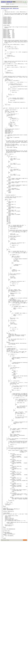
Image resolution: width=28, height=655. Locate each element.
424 (2, 440)
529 (2, 546)
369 (2, 384)
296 (2, 310)
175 (2, 187)
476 (2, 493)
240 (2, 253)
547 (2, 565)
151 (2, 162)
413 (2, 429)
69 (2, 79)
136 (2, 147)
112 (2, 123)
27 (2, 36)
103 (2, 114)
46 (2, 56)
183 (2, 195)
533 (2, 550)
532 (2, 549)
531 (2, 548)
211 (2, 223)
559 (2, 577)
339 (2, 353)
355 (2, 370)
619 (2, 638)
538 (2, 556)
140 (2, 151)
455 (2, 471)
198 (2, 210)
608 (2, 627)
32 (2, 41)
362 (2, 377)
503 (2, 520)
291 (2, 305)
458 (2, 474)
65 (2, 75)
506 (2, 523)
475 (2, 492)
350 (2, 365)
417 (2, 433)
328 (2, 342)
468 (2, 484)
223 (2, 235)
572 (2, 590)
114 (2, 125)
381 (2, 396)
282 (2, 295)
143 (2, 154)
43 (2, 53)
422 (2, 438)
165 (2, 177)
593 (2, 611)
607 (2, 626)
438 (2, 454)
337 (2, 351)
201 (2, 213)
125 (2, 136)
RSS (26, 653)
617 (2, 636)
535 (2, 553)
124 (2, 135)
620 (2, 639)
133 (2, 144)
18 (2, 27)
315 (2, 329)
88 (2, 98)
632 (2, 651)
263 (2, 276)
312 (2, 326)
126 (2, 137)
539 (2, 557)
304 (2, 318)
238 (2, 251)
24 (2, 33)
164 (2, 176)
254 (2, 267)
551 (2, 569)
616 (2, 635)
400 (2, 415)
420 (2, 436)
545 (2, 563)
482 (2, 499)
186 (2, 198)
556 (2, 574)
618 (2, 637)
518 (2, 535)
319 (2, 333)
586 (2, 604)
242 (2, 255)
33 (2, 42)
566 (2, 584)
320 (2, 334)
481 (2, 498)
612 (2, 631)
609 (2, 628)
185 (2, 197)
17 (2, 26)
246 (2, 259)
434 (2, 450)
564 (2, 582)
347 (2, 361)
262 (2, 275)
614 (2, 633)
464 (2, 480)
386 (2, 401)
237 (2, 250)
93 (2, 103)
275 (2, 288)
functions (7, 8)
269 (2, 282)
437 (2, 453)
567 (2, 585)
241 (2, 254)
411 (2, 427)
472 (2, 488)
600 (2, 619)
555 (2, 573)
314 (2, 328)
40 (2, 50)
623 (2, 642)
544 (2, 562)
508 (2, 525)
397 (2, 412)
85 (2, 95)
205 (2, 217)
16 (2, 25)
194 (2, 206)
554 (2, 572)
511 (2, 528)
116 (2, 127)
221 (2, 233)
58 (2, 68)
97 (2, 107)
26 (2, 35)
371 (2, 386)
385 (2, 400)
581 (2, 599)
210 (2, 222)
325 (2, 339)
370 (2, 385)
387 (2, 402)
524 (2, 541)
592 (2, 610)
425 (2, 441)
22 (2, 31)
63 (2, 73)
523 (2, 540)
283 (2, 296)
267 (2, 280)
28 (2, 37)
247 (2, 260)
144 (2, 155)
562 (2, 580)
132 (2, 143)
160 (2, 171)
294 (2, 308)
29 (2, 38)
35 (2, 44)
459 (2, 475)
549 (2, 567)
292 (2, 306)
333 (2, 347)
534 (2, 551)
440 (2, 456)
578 (2, 596)
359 (2, 374)
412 (2, 428)
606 (2, 625)
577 (2, 595)
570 (2, 588)
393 (2, 408)
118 (2, 129)
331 (2, 345)
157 (2, 168)
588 (2, 606)
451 (2, 467)
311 (2, 325)
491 (2, 508)
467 (2, 483)
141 (2, 152)
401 (2, 416)
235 (2, 248)
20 (2, 29)
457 (2, 473)
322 (2, 336)
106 (2, 117)
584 (2, 602)
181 (2, 193)
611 (2, 630)
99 (2, 109)
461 (2, 477)
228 (2, 241)
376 (2, 391)
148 (2, 159)
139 (2, 150)
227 (2, 240)
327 (2, 341)
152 (2, 163)
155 (2, 166)
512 (2, 529)
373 (2, 388)
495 (2, 512)
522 (2, 539)
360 (2, 375)
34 (2, 43)
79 (2, 89)
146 (2, 157)
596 (2, 614)
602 (2, 621)
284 (2, 297)
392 (2, 407)
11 (2, 20)
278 (2, 291)
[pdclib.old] (3, 8)
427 (2, 443)
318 (2, 332)
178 (2, 190)
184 (2, 196)
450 (2, 466)
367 (2, 382)
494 (2, 511)
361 (2, 376)
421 (2, 437)
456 (2, 472)
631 (2, 650)
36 (2, 45)
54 (2, 64)
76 (2, 86)
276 (2, 289)
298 (2, 312)
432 (2, 448)
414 (2, 430)
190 (2, 202)
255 (2, 268)
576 (2, 594)
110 (2, 121)
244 (2, 257)
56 (2, 66)
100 (2, 110)
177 (2, 189)
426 (2, 442)
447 (2, 463)
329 (2, 343)
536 (2, 554)
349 (2, 363)
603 (2, 622)
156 (2, 167)
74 (2, 84)
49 (2, 59)
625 (2, 644)
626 (2, 645)
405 (2, 420)
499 (2, 516)
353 (2, 368)
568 (2, 586)
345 (2, 359)
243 (2, 256)
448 (2, 464)
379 (2, 394)
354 (2, 369)
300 (2, 314)
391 (2, 406)
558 (2, 576)
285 (2, 298)
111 (2, 122)
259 (2, 272)
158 (2, 169)
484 (2, 501)
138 (2, 149)
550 (2, 568)
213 (2, 225)
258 (2, 271)
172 (2, 184)
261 (2, 274)
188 (2, 200)
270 (2, 283)
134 (2, 145)
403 (2, 418)
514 (2, 531)
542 (2, 560)
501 (2, 518)
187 (2, 199)
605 (2, 624)
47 (2, 57)
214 (2, 226)
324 (2, 338)
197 (2, 209)
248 (2, 261)
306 (2, 320)
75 (2, 85)
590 (2, 608)
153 (2, 164)
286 (2, 299)
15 (2, 24)
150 (2, 161)
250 (2, 263)
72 (2, 82)
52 (2, 62)
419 (2, 435)
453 (2, 469)
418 (2, 434)
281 (2, 294)
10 (2, 19)
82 (2, 92)
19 (2, 28)
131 (2, 142)
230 (2, 243)
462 (2, 478)
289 (2, 303)
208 (2, 220)
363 (2, 378)
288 (2, 302)
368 (2, 383)
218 (2, 230)
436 (2, 452)
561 (2, 579)
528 (2, 545)
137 (2, 148)
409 (2, 424)
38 (2, 47)
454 (2, 470)
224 (2, 236)
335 (2, 349)
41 (2, 51)
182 (2, 194)
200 (2, 212)
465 (2, 481)
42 (2, 52)
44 (2, 54)
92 (2, 102)
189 (2, 201)
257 (2, 270)
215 (2, 227)
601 (2, 620)
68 (2, 78)
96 (2, 106)
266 (2, 279)
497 (2, 514)
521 (2, 538)
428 (2, 444)
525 (2, 542)
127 (2, 138)
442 (2, 458)
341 (2, 355)
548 (2, 566)
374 (2, 389)
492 (2, 509)
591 (2, 609)
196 (2, 208)
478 (2, 495)
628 (2, 647)
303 (2, 317)
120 (2, 131)
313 (2, 327)
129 (2, 140)
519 (2, 536)
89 (2, 99)
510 (2, 527)
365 (2, 380)
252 (2, 265)
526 (2, 543)
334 (2, 348)
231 (2, 244)
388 (2, 403)
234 (2, 247)
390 (2, 405)
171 (2, 183)
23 (2, 32)
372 (2, 387)
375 (2, 390)
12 (2, 21)
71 (2, 81)
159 (2, 170)
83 (2, 93)
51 (2, 61)
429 (2, 445)
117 (2, 128)
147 (2, 158)
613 (2, 632)
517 (2, 534)
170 (2, 182)
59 (2, 69)
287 (2, 300)
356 (2, 371)
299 (2, 313)
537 (2, 555)
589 (2, 607)
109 (2, 120)
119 (2, 130)
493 (2, 510)
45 (2, 55)
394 (2, 409)
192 (2, 204)
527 (2, 544)
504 (2, 521)
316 (2, 330)
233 (2, 246)
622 (2, 641)
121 (2, 132)
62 (2, 72)
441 (2, 457)
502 (2, 519)
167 (2, 179)
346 (2, 360)
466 (2, 482)
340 (2, 354)
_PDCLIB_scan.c (15, 8)
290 (2, 304)
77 (2, 87)
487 (2, 504)
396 (2, 411)
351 (2, 366)
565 (2, 583)
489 (2, 506)
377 (2, 392)
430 (2, 446)
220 (2, 232)
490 (2, 507)
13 (2, 22)
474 (2, 491)
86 (2, 96)
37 (2, 46)
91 (2, 101)
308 (2, 322)
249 (2, 262)
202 (2, 214)
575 (2, 593)
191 (2, 203)
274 (2, 287)
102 (2, 113)
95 (2, 105)
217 (2, 229)
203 (2, 215)
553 (2, 571)
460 (2, 476)
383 (2, 398)
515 (2, 532)
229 (2, 242)
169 (2, 181)
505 (2, 522)
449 (2, 465)
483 (2, 500)
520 (2, 537)
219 (2, 231)
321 (2, 335)
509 (2, 526)
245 (2, 258)
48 (2, 58)
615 (2, 634)
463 (2, 479)
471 (2, 487)
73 (2, 83)
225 (2, 237)
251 (2, 264)
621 (2, 640)
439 (2, 455)
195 (2, 207)
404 (2, 419)
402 (2, 417)
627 (2, 646)
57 (2, 67)
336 (2, 350)
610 (2, 629)
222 (2, 234)
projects (3, 1)
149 (2, 160)
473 (2, 490)
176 (2, 188)
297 (2, 311)
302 (2, 316)
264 (2, 277)
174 (2, 186)
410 (2, 425)
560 (2, 578)
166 (2, 178)
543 (2, 561)
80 (2, 90)
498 (2, 515)
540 (2, 558)
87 (2, 97)
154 (2, 165)
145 (2, 156)
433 (2, 449)
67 (2, 77)
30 (2, 39)
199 (2, 211)
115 (2, 126)
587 (2, 605)
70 (2, 80)
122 (2, 133)
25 (2, 34)
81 (2, 91)
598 (2, 617)
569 (2, 587)
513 (2, 530)
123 (2, 134)
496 (2, 513)
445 (2, 461)
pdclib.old (9, 1)
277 (2, 290)
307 (2, 321)
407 (2, 422)
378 (2, 393)
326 (2, 340)
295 (2, 309)
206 (2, 218)
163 (2, 174)
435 (2, 451)
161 (2, 172)
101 (2, 111)
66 (2, 76)
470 (2, 486)
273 (2, 286)
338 (2, 352)
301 (2, 315)
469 (2, 485)
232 (2, 245)
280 (2, 293)
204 (2, 216)
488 (2, 505)
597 (2, 616)
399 (2, 414)
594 (2, 612)
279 (2, 292)
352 (2, 367)
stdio (11, 8)
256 (2, 269)
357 (2, 372)
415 (2, 431)
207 (2, 219)
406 (2, 421)
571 (2, 589)
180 (2, 192)
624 (2, 643)
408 (2, 423)
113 (2, 124)
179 (2, 191)
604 (2, 623)
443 (2, 459)
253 (2, 266)
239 (2, 252)
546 (2, 564)
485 (2, 502)
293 (2, 307)
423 (2, 439)
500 (2, 517)
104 (2, 115)
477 (2, 494)
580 (2, 598)
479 (2, 496)
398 (2, 413)
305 (2, 319)
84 (2, 94)
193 (2, 205)
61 (2, 71)
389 (2, 404)
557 (2, 575)
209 (2, 221)
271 (2, 284)
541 (2, 559)
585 (2, 603)
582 (2, 600)
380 (2, 395)
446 (2, 462)
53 (2, 63)
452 (2, 468)
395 (2, 410)
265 (2, 278)
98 (2, 108)
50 (2, 60)
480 (2, 497)
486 (2, 503)
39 (2, 48)
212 (2, 224)
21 (2, 30)
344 (2, 358)
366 (2, 381)
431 (2, 447)
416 (2, 432)
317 (2, 331)
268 (2, 281)
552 (2, 570)
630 (2, 649)
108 (2, 119)
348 (2, 362)
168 (2, 180)
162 (2, 173)
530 (2, 547)
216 (2, 228)
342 (2, 356)
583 (2, 601)
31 (2, 40)
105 (2, 116)
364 (2, 379)
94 (2, 104)
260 (2, 273)
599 (2, 618)
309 (2, 323)
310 (2, 324)
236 (2, 249)
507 (2, 524)
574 (2, 592)
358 (2, 373)
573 (2, 591)
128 (2, 139)
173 (2, 185)
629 (2, 648)
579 (2, 597)
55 (2, 65)
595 (2, 613)
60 (2, 70)
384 (2, 399)
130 (2, 141)
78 (2, 88)
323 (2, 337)
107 (2, 118)
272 (2, 285)
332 (2, 346)
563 (2, 581)
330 (2, 344)
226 (2, 239)
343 (2, 357)
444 (2, 460)
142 (2, 153)
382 (2, 397)
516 (2, 533)
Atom (24, 653)
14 (2, 23)
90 (2, 100)
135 (2, 146)
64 (2, 74)
